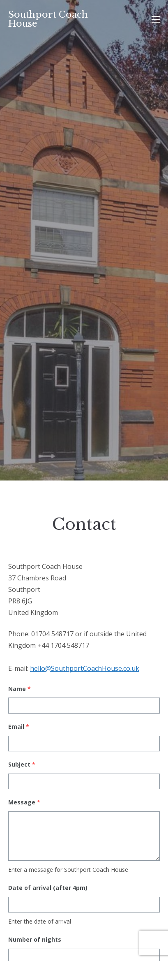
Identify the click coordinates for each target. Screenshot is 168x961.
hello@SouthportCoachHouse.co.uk (84, 668)
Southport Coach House (48, 19)
